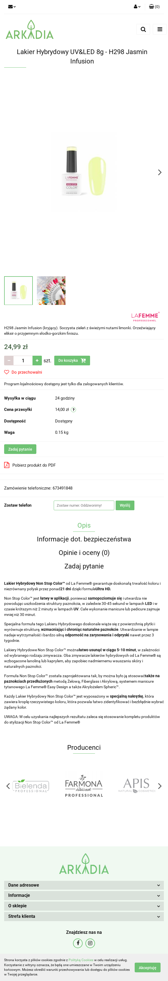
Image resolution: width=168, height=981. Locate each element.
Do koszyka (72, 360)
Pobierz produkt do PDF (30, 465)
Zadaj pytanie (20, 449)
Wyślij (125, 505)
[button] (154, 7)
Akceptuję (147, 967)
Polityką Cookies (81, 960)
